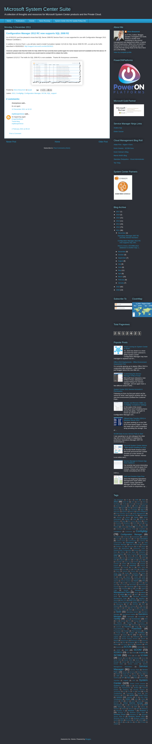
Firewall (125, 567)
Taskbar (116, 687)
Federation (117, 567)
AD (130, 506)
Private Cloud (120, 633)
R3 (138, 634)
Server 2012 (128, 660)
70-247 (131, 504)
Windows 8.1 (122, 712)
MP (128, 604)
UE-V (124, 695)
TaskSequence (126, 687)
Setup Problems (142, 672)
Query (125, 634)
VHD (127, 701)
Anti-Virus (116, 509)
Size (135, 674)
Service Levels (133, 664)
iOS (143, 581)
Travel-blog (16, 121)
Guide (127, 573)
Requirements (125, 640)
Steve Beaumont (133, 32)
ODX (120, 608)
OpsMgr (117, 619)
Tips (133, 691)
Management (139, 590)
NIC (139, 606)
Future (118, 571)
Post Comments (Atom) (62, 148)
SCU (136, 655)
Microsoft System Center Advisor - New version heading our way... (135, 446)
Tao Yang (117, 163)
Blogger (88, 739)
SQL (48, 93)
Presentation (117, 631)
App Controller (132, 509)
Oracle (127, 619)
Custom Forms (120, 540)
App (123, 509)
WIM (138, 708)
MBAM (143, 592)
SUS (133, 680)
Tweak (139, 693)
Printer (146, 631)
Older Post (103, 142)
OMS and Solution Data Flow (134, 476)
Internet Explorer (126, 581)
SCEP (118, 650)
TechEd (136, 687)
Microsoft (125, 596)
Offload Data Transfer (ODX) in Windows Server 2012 (135, 419)
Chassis (136, 525)
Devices (143, 550)
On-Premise (138, 610)
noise (144, 606)
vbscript (116, 701)
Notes (115, 608)
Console (145, 537)
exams (124, 563)
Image (120, 577)
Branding (118, 523)
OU (117, 621)
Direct (115, 552)
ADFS (143, 506)
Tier (129, 691)
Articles (132, 511)
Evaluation (119, 561)
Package (136, 621)
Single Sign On (127, 674)
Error (129, 559)
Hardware (135, 573)
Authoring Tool (132, 515)
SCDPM (139, 647)
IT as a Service (131, 582)
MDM (122, 594)
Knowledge (130, 586)
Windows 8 (143, 710)
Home (9, 21)
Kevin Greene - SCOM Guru (124, 148)
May (120, 270)
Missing (116, 600)
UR (136, 697)
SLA (146, 674)
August (120, 261)
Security (120, 658)
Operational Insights (128, 614)
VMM (146, 705)
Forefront (117, 569)
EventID (135, 561)
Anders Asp (118, 128)
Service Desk (118, 664)
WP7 (134, 720)
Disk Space (131, 552)
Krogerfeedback (17, 119)
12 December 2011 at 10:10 (22, 109)
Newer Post (11, 142)
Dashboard (130, 542)
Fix (133, 567)
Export (116, 565)
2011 (118, 230)
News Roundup (44, 21)
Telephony (126, 689)
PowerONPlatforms (119, 629)
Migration (142, 598)
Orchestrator (136, 619)
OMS (130, 610)
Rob (138, 642)
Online (146, 610)
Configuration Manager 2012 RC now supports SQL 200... (129, 242)
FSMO (135, 569)
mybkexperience (18, 114)
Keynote (116, 586)
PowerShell (136, 629)
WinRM (116, 720)
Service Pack (134, 669)
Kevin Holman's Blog (121, 152)
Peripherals (134, 625)
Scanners (118, 647)
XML (136, 722)
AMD (129, 507)
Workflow (128, 720)
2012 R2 (126, 502)
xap (126, 722)
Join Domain (123, 584)
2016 (118, 215)
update (131, 695)
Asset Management (139, 513)
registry (116, 636)
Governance (141, 571)
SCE (146, 647)
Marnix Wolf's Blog (120, 155)
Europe (140, 559)
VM (141, 705)
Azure (136, 517)
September (122, 258)
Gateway (125, 571)
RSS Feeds (124, 644)
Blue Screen (131, 521)
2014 (118, 221)
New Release (131, 606)
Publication (117, 634)
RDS (143, 634)
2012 (13, 93)
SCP (128, 652)
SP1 (142, 676)
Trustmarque (129, 693)
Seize (126, 658)
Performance (141, 623)
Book (139, 521)
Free (129, 569)
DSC (136, 556)
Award (128, 517)
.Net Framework (118, 499)
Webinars (116, 708)
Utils (136, 699)
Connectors (135, 537)
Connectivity (117, 537)
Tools (139, 691)
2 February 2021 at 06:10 (21, 129)
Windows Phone (120, 714)
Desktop (136, 550)
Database (145, 544)
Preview (126, 631)
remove (143, 638)
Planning (127, 627)
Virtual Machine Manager (133, 703)
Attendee (122, 515)
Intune (136, 581)
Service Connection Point (137, 662)
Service (124, 662)
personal (118, 626)
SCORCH (118, 652)
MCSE (115, 594)
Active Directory (121, 506)
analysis (135, 507)
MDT (136, 594)
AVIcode (119, 517)
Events (31, 21)
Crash (123, 539)
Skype (141, 674)
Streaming (143, 677)
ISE (124, 582)
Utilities (127, 699)
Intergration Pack (139, 579)
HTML (123, 575)
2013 (118, 224)
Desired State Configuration (122, 550)
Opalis (118, 612)
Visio (126, 705)
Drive (122, 556)
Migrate (133, 598)
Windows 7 (132, 710)
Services (125, 672)
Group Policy (118, 573)
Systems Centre (120, 686)
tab (131, 685)
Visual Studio (133, 705)
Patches (119, 623)
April (120, 273)
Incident (136, 577)
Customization (118, 542)
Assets (116, 515)
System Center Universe (137, 683)
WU (146, 720)
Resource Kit (135, 640)
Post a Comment (15, 133)
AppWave (125, 511)
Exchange (133, 563)
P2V (129, 621)
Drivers (130, 556)
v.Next (143, 699)
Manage (126, 590)
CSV (129, 539)
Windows (145, 708)
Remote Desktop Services (130, 638)
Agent (123, 507)
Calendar (118, 525)
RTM (131, 644)
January (121, 283)
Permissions (144, 625)
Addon (136, 506)
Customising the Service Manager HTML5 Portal (132, 375)
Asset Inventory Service (123, 513)
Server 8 (138, 660)
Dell (137, 546)
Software (125, 675)
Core (117, 539)
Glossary (133, 571)
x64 (117, 722)
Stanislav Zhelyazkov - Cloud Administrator (129, 159)
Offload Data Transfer (120, 610)
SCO (126, 650)
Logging (143, 588)
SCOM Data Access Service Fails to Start (128, 434)
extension (132, 565)
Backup (127, 519)
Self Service (135, 658)
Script (134, 652)
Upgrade (129, 697)
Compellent (142, 529)
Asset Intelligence (142, 511)
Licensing (124, 588)
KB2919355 (142, 584)
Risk (124, 642)
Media (115, 596)
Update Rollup (143, 695)
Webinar (143, 707)
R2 (131, 635)
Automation (144, 515)
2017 (118, 211)
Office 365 (142, 608)
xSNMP (116, 724)
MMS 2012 (133, 600)
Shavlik (118, 674)
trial (145, 691)
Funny (146, 569)
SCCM (43, 93)
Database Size (120, 546)
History (143, 573)
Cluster (145, 527)
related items (126, 636)
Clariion (116, 527)
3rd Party (117, 504)
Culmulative (143, 539)
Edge (123, 558)
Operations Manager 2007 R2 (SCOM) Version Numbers (128, 237)
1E (127, 499)
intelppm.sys (117, 579)
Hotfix (116, 575)
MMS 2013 (142, 600)
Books (146, 521)
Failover (142, 565)
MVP (143, 604)
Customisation (132, 540)
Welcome (131, 708)
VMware (120, 707)
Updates (119, 697)
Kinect (122, 586)
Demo (143, 546)
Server (144, 658)
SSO (135, 677)
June (120, 267)
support (53, 93)
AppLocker (117, 511)
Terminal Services (139, 689)
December (122, 233)
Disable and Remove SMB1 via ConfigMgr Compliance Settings (135, 404)
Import (128, 577)
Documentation (118, 554)
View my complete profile (122, 52)
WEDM (124, 708)
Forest (124, 569)
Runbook (139, 644)
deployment (125, 548)
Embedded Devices (133, 558)
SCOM (137, 649)
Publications (20, 21)
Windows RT (134, 714)
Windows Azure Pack (137, 712)
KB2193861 (133, 584)
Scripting (142, 652)
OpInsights (130, 616)
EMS (115, 559)
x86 (121, 722)
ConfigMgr (19, 93)
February (121, 280)
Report (116, 640)
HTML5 (129, 575)
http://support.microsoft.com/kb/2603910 (38, 46)
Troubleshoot (118, 693)
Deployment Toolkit (139, 548)
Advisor (116, 507)
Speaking (116, 677)
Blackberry (117, 521)
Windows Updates (139, 718)
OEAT (126, 608)
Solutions (134, 675)
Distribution (142, 552)
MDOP (129, 594)
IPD (115, 582)
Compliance (117, 531)
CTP (135, 539)
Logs (115, 590)
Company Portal (131, 529)
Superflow (116, 680)
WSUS (141, 720)
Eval (146, 559)
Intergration (127, 579)
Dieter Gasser (119, 131)
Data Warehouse (134, 544)
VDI (122, 701)
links (131, 588)
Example (116, 563)
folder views (141, 567)
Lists (136, 588)
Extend (124, 565)
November (122, 252)
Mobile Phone (137, 602)
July (119, 264)
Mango (136, 592)
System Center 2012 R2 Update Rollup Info (70, 21)
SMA (117, 675)
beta (134, 519)
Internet (116, 581)
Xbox (131, 722)
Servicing (132, 672)
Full (141, 569)
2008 (118, 290)
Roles (144, 642)
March (120, 277)
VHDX (133, 701)
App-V (142, 510)
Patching (129, 623)
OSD (146, 619)
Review (118, 642)
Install (143, 577)
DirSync (122, 552)
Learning (143, 586)
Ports (143, 626)
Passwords (144, 621)
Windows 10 (120, 710)
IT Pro (140, 582)
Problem (131, 633)
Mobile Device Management (122, 602)
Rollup (116, 644)
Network (116, 606)
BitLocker (142, 519)
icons (144, 575)
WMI (121, 720)
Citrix (143, 525)
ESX (134, 559)
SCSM (117, 655)
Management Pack (122, 592)
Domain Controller (131, 554)
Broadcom (127, 523)
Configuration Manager (32, 93)
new (123, 606)
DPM (115, 556)
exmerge (142, 563)
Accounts (145, 504)
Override (123, 621)
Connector (126, 537)
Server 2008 (117, 660)
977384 (138, 504)
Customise (142, 540)
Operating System (132, 612)
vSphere (128, 707)
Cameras (127, 525)
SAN (146, 644)
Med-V (143, 594)
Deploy (116, 548)
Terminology (117, 691)
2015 (118, 218)
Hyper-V (137, 575)
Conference (128, 531)
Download (142, 554)
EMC (143, 558)
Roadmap (131, 642)
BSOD (135, 523)
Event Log (128, 561)
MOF (146, 602)
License (116, 588)
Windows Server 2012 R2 (122, 718)
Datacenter (130, 546)
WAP (135, 707)
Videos (139, 701)
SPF (123, 677)
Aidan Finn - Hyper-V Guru (123, 144)
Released (136, 636)
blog (123, 521)
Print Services (136, 631)
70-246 (124, 504)
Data (139, 542)
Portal (136, 626)
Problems (141, 633)
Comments (120, 308)
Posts (118, 304)
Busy (146, 523)
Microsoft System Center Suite (37, 9)
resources (145, 640)
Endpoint (122, 559)
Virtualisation (118, 705)
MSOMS (135, 604)
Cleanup (123, 527)
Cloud (130, 527)
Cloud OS (138, 527)
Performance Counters (121, 625)
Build (140, 523)
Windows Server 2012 (136, 716)
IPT (119, 582)
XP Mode (143, 722)
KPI (137, 586)
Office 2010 (133, 608)
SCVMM (144, 655)
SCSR (129, 655)
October (121, 255)
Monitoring (119, 604)
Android (142, 507)
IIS (114, 577)
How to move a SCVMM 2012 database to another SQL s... (129, 247)
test (124, 691)
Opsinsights (141, 616)
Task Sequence (140, 685)
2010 (118, 287)
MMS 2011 (123, 600)
